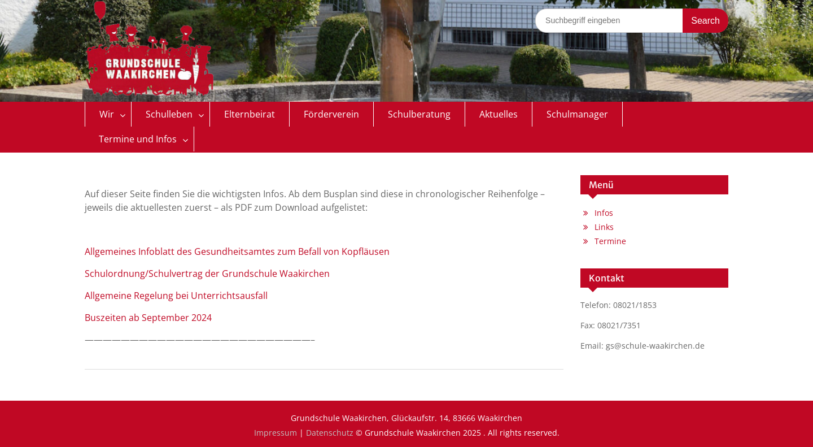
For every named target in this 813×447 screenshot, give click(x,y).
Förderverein (331, 114)
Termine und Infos (138, 139)
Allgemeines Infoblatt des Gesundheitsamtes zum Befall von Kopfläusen (237, 251)
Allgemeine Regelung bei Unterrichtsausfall (176, 295)
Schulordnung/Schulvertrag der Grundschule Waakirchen (207, 273)
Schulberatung (419, 114)
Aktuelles (498, 114)
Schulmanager (577, 114)
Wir (106, 114)
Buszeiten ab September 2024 (148, 317)
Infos (604, 212)
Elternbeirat (249, 114)
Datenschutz (329, 432)
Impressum (275, 432)
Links (604, 227)
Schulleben (169, 114)
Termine (610, 241)
